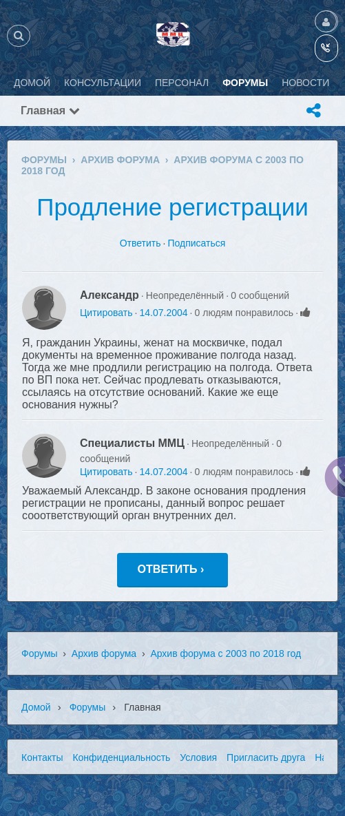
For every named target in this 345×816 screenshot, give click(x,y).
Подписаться (196, 243)
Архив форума (104, 653)
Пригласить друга (266, 757)
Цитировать (106, 312)
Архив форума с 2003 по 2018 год (225, 653)
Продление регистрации (172, 206)
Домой (36, 707)
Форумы (39, 653)
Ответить (140, 243)
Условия (198, 757)
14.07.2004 (163, 312)
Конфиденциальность (121, 757)
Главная (50, 110)
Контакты (42, 757)
